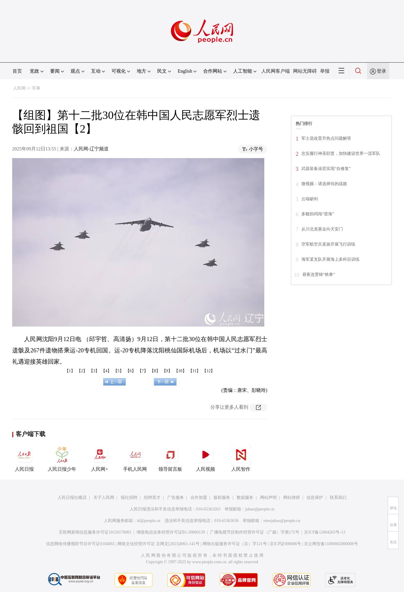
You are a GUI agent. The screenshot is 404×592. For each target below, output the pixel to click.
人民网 (19, 88)
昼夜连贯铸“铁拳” (318, 274)
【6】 (130, 371)
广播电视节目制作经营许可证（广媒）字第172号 (254, 532)
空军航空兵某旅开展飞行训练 (328, 244)
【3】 (94, 371)
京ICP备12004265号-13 (324, 532)
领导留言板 (170, 458)
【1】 (70, 371)
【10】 (180, 371)
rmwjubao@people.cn (281, 520)
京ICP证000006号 (285, 544)
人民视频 (205, 458)
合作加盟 (198, 497)
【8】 (155, 371)
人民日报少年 (62, 458)
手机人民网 (135, 458)
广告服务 (175, 497)
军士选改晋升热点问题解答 (326, 138)
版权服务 (222, 497)
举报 (325, 71)
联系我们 (338, 497)
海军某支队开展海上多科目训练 (330, 259)
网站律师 (291, 497)
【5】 (118, 371)
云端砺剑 (309, 199)
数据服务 (245, 497)
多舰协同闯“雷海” (317, 214)
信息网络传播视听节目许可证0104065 (80, 544)
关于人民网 (103, 497)
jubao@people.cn (259, 509)
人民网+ (99, 458)
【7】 (143, 371)
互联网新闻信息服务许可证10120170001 (95, 532)
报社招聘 (129, 497)
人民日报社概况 (72, 497)
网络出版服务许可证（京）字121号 (235, 544)
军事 (36, 88)
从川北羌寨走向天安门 (322, 229)
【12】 (208, 371)
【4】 (106, 371)
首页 (17, 71)
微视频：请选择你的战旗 (324, 184)
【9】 (167, 371)
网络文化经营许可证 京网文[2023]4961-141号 (158, 544)
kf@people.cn (148, 520)
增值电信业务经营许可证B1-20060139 (170, 532)
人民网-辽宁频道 (91, 148)
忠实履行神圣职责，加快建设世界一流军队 (340, 153)
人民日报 (24, 458)
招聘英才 (152, 497)
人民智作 (240, 458)
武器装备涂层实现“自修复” (326, 168)
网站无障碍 (305, 71)
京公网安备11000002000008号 (331, 544)
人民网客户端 (275, 71)
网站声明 (268, 497)
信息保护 (314, 497)
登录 (381, 71)
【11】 (194, 371)
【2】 (82, 371)
